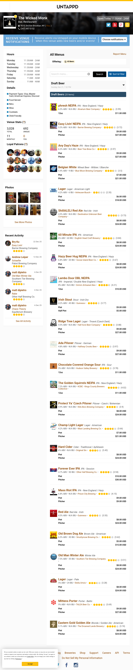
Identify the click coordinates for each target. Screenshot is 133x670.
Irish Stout (65, 299)
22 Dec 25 (37, 242)
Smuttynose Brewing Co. (87, 537)
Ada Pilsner (66, 343)
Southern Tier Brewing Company (91, 559)
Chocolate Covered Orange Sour (79, 364)
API (117, 652)
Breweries (70, 652)
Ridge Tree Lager (69, 321)
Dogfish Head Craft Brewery (87, 238)
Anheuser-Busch (83, 192)
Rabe (14, 293)
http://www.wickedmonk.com (127, 25)
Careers (106, 652)
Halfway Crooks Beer (87, 346)
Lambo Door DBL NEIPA (74, 278)
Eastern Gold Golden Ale (74, 622)
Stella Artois (80, 583)
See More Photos (23, 222)
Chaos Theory (19, 309)
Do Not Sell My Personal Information (82, 658)
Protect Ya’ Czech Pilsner (75, 403)
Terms (126, 652)
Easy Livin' (17, 245)
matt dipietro (19, 272)
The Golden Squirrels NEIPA (77, 383)
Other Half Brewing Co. (87, 472)
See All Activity (23, 321)
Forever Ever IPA (69, 468)
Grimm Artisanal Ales (86, 285)
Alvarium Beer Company (89, 109)
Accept (29, 664)
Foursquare (121, 25)
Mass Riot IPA (67, 490)
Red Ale (63, 512)
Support (93, 652)
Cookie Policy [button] (30, 656)
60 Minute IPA (68, 234)
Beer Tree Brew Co (86, 149)
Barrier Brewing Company (89, 127)
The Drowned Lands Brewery (91, 626)
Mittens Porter (68, 601)
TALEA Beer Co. (83, 604)
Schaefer (16, 260)
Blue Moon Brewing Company (89, 171)
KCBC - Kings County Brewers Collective (81, 387)
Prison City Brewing (87, 494)
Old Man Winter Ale (21, 276)
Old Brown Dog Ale (71, 533)
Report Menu (119, 54)
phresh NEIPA (67, 105)
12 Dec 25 (37, 257)
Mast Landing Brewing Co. (90, 428)
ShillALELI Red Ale (70, 210)
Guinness (80, 303)
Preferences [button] (18, 658)
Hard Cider (65, 447)
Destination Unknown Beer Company (80, 215)
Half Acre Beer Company (89, 325)
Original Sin (81, 450)
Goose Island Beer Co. (86, 260)
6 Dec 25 (38, 272)
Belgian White (67, 167)
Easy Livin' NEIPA (70, 124)
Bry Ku (15, 241)
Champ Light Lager (71, 425)
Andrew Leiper (20, 257)
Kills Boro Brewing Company (91, 407)
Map (48, 26)
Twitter (108, 25)
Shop (82, 652)
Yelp (114, 25)
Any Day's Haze (68, 145)
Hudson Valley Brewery (86, 368)
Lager (62, 189)
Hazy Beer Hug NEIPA (73, 256)
